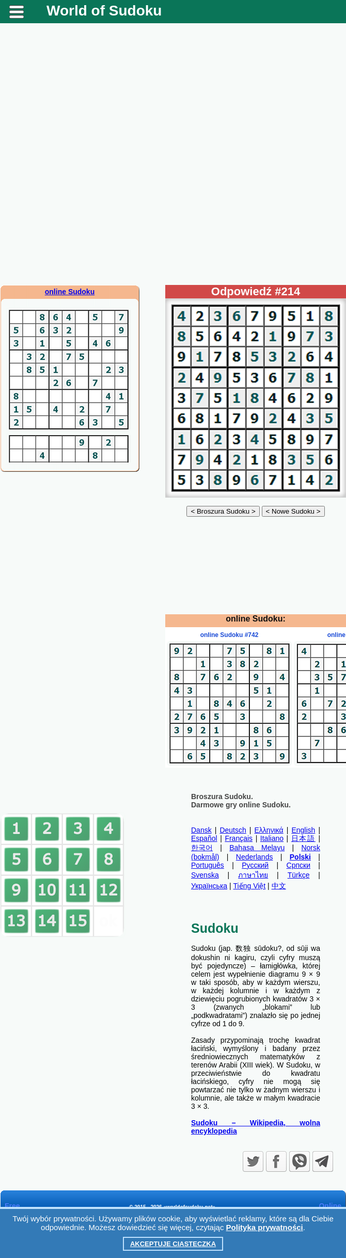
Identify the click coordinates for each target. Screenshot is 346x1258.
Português (207, 865)
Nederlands (254, 857)
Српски (298, 865)
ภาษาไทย (253, 875)
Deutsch (232, 830)
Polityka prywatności (264, 1227)
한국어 (202, 847)
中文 (279, 886)
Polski (300, 857)
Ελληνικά (269, 830)
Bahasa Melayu (257, 847)
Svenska (205, 875)
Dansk (201, 830)
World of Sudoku (104, 11)
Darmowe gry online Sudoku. (241, 805)
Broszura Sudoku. (222, 796)
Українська (209, 886)
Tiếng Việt (249, 886)
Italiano (272, 838)
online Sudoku (70, 292)
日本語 (303, 838)
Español (204, 838)
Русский (255, 865)
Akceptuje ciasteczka (173, 1244)
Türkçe (299, 875)
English (303, 830)
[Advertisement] (120, 154)
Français (239, 838)
